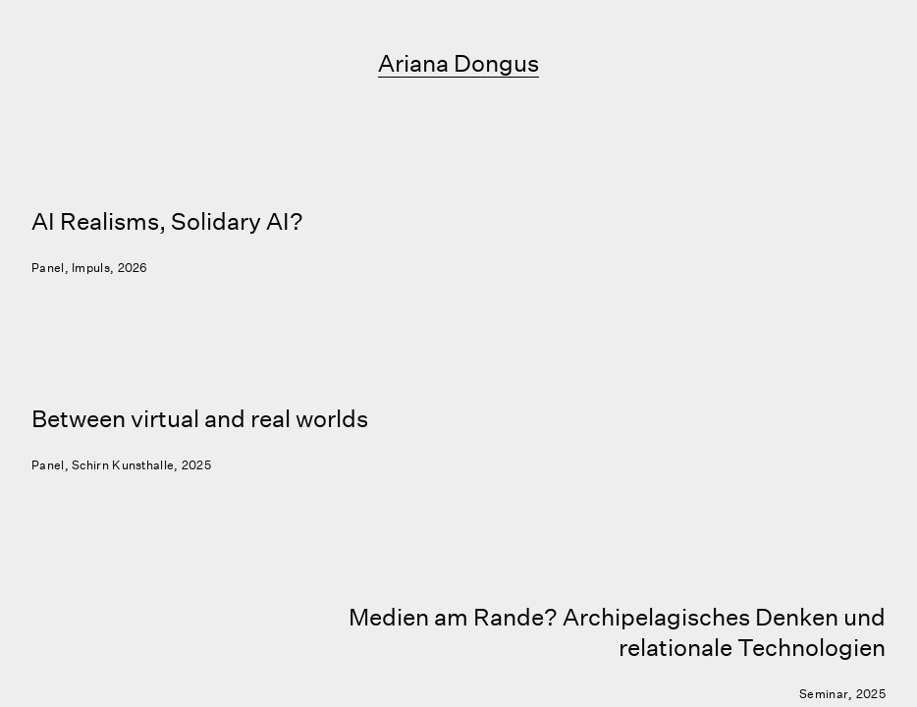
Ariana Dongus (458, 63)
